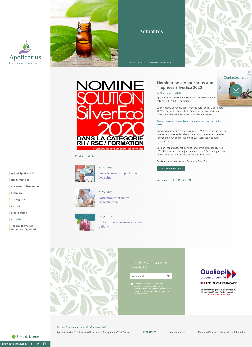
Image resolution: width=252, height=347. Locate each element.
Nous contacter (177, 332)
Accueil (132, 62)
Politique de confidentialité (231, 332)
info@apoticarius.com (14, 343)
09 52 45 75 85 (149, 332)
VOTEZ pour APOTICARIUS (171, 168)
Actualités (141, 62)
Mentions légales (207, 332)
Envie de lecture (28, 336)
